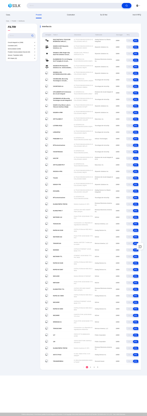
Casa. (8, 15)
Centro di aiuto (132, 405)
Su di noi (103, 15)
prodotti (39, 15)
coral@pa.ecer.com (15, 395)
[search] (126, 5)
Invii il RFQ (137, 15)
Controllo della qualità (134, 397)
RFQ (135, 40)
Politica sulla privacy (134, 401)
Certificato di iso (133, 393)
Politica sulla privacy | (28, 414)
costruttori (71, 15)
